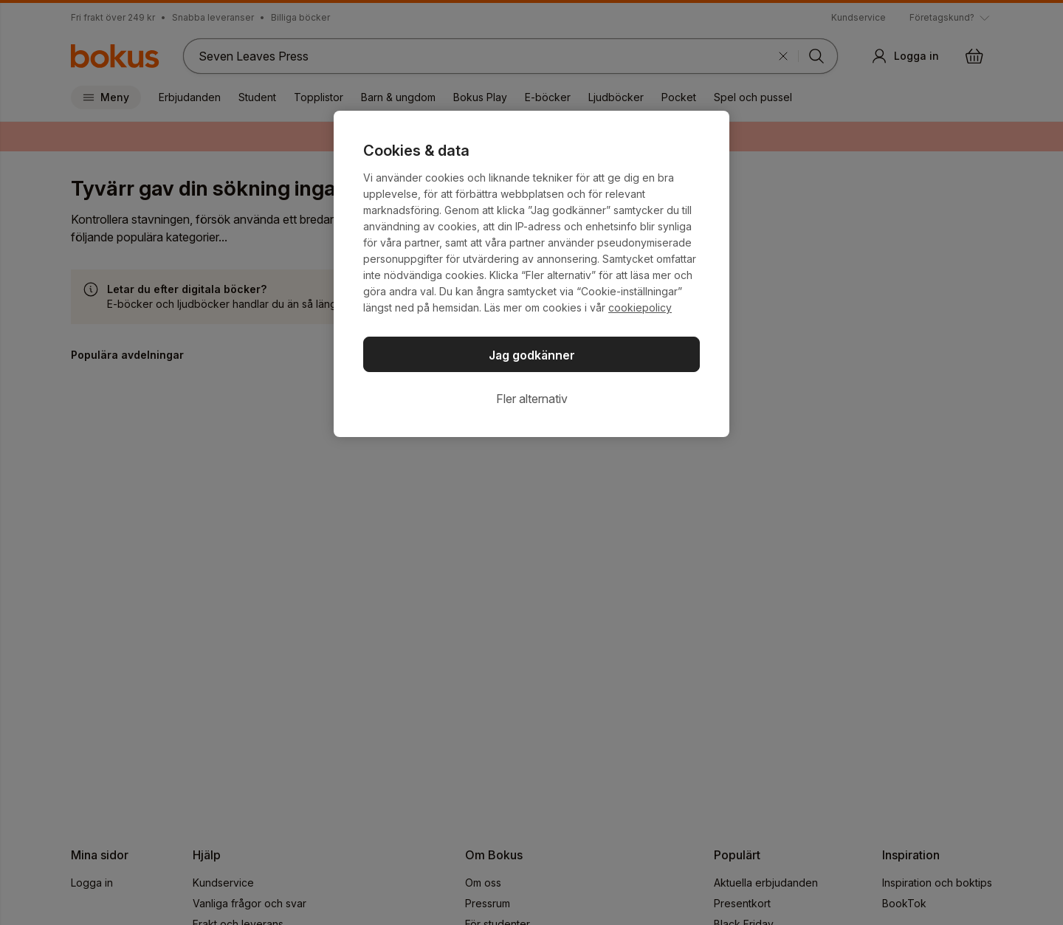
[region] (531, 274)
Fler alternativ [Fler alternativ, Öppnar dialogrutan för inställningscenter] (532, 398)
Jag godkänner (532, 355)
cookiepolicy (640, 307)
